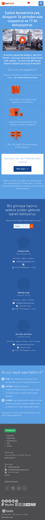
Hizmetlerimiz (12, 440)
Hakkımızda (11, 438)
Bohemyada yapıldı (7, 517)
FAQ (8, 443)
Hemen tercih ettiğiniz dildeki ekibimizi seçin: (23, 221)
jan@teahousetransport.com (25, 344)
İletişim (9, 446)
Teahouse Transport (11, 481)
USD (35, 3)
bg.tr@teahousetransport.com (18, 469)
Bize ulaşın (22, 169)
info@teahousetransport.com (25, 261)
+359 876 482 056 (14, 467)
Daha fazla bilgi (9, 458)
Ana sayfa (10, 435)
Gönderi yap (10, 430)
